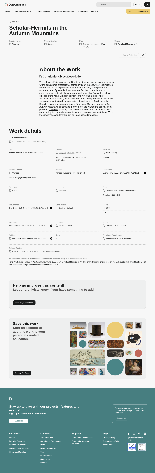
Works (7, 11)
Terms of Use (108, 445)
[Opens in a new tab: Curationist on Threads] (139, 434)
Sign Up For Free (22, 373)
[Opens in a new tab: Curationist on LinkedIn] (145, 434)
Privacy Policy (109, 438)
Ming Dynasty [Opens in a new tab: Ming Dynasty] (61, 96)
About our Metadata (17, 452)
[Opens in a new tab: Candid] (142, 447)
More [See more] (94, 11)
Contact (43, 463)
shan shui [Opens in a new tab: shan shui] (53, 109)
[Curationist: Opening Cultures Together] (15, 4)
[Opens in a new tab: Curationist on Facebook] (128, 434)
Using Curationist (48, 448)
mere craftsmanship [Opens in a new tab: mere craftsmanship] (82, 93)
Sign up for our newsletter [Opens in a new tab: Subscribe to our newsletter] (138, 11)
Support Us (83, 11)
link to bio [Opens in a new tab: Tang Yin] (70, 153)
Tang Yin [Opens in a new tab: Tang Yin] (80, 96)
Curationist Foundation (50, 441)
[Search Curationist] (115, 4)
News (42, 445)
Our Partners (46, 456)
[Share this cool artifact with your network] (143, 55)
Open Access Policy (111, 441)
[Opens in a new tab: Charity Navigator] (131, 447)
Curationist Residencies (82, 438)
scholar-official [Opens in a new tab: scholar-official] (51, 82)
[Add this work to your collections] (128, 55)
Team (42, 452)
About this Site (46, 438)
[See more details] (145, 173)
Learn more (41, 142)
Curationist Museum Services (80, 442)
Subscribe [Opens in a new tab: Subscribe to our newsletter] (19, 421)
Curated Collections (22, 11)
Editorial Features (42, 11)
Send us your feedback (24, 303)
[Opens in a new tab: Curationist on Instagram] (134, 434)
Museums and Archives (64, 11)
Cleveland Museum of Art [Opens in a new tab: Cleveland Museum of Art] (128, 44)
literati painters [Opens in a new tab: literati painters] (78, 82)
